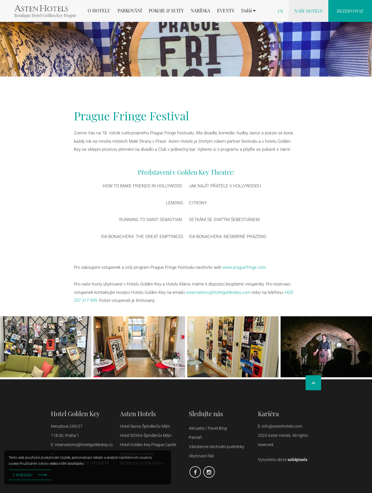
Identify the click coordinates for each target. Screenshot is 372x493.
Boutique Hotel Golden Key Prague (45, 15)
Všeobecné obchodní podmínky (216, 446)
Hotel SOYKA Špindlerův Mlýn (146, 435)
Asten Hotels (138, 413)
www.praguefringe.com (244, 267)
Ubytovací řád (201, 456)
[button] (248, 10)
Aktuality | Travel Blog (208, 428)
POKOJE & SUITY (166, 10)
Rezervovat (350, 11)
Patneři (196, 437)
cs (280, 11)
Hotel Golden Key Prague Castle (148, 444)
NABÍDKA (200, 10)
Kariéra (268, 413)
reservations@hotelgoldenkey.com (218, 292)
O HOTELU (99, 10)
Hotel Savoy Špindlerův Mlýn (145, 426)
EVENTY (225, 10)
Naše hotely (308, 11)
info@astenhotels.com (282, 426)
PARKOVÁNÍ (130, 10)
